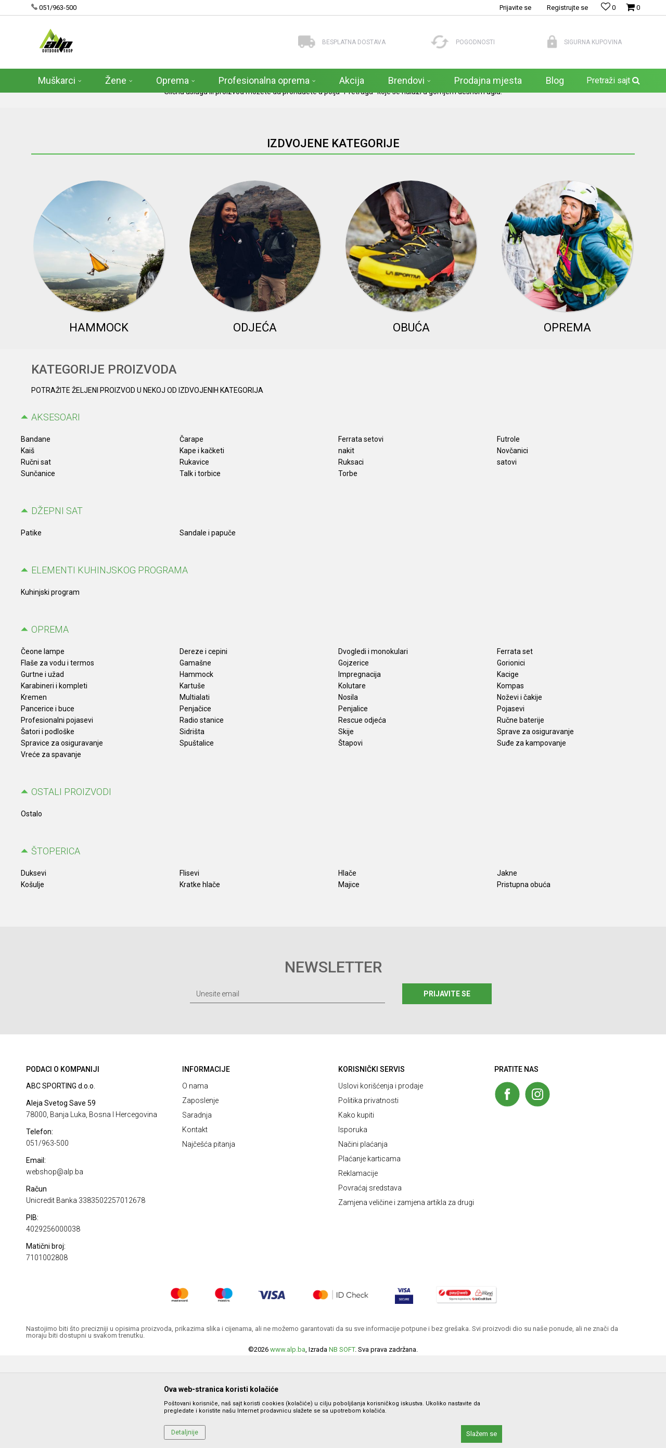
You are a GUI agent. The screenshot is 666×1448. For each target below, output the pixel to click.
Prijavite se (447, 1086)
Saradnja (197, 1207)
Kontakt (195, 1222)
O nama (195, 1178)
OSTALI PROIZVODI (71, 884)
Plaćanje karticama (369, 1251)
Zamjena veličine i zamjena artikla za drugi (406, 1295)
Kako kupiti (356, 1207)
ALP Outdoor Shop (52, 99)
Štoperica (55, 943)
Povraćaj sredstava (370, 1280)
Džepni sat (57, 603)
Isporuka (352, 1222)
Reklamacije (358, 1266)
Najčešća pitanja (208, 1237)
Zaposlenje (200, 1193)
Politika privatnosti (368, 1193)
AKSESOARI (55, 509)
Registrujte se (567, 7)
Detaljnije (184, 1432)
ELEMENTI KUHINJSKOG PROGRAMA (109, 662)
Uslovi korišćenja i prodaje (380, 1178)
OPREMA (50, 721)
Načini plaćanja (363, 1237)
